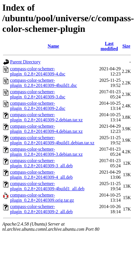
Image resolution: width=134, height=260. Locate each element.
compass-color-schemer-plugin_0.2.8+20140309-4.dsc (37, 71)
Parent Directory (25, 61)
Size (126, 46)
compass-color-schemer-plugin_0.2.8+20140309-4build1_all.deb (47, 186)
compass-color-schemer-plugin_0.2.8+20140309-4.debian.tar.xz (46, 129)
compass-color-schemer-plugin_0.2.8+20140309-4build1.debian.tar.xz (52, 140)
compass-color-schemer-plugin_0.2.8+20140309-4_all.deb (41, 175)
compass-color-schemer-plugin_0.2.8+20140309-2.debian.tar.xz (46, 117)
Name (53, 46)
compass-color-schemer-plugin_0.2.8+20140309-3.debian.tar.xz (46, 152)
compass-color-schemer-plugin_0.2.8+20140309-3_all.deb (41, 163)
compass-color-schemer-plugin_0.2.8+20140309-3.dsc (37, 94)
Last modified (109, 46)
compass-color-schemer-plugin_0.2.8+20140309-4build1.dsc (43, 83)
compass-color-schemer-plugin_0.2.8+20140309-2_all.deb (41, 209)
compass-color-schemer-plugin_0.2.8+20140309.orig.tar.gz (42, 198)
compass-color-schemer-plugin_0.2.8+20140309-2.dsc (37, 106)
